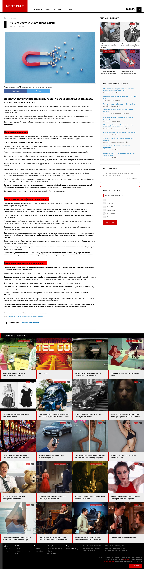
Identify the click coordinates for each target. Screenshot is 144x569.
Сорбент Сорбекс (109, 561)
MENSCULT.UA (114, 546)
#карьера (11, 316)
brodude (45, 313)
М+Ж (48, 9)
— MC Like (7, 548)
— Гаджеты (37, 548)
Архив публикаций (72, 549)
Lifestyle (70, 9)
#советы (18, 316)
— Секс (17, 553)
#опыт (35, 316)
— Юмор (17, 548)
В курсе (81, 9)
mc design (126, 559)
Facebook (15, 91)
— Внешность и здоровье (54, 548)
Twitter (38, 91)
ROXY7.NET (92, 546)
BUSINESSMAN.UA (115, 548)
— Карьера (50, 551)
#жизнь (40, 316)
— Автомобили (38, 551)
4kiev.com (90, 550)
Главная (6, 18)
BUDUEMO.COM (116, 550)
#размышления (27, 316)
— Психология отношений (22, 551)
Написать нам (136, 565)
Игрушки (58, 9)
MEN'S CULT (91, 548)
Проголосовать (110, 222)
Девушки (38, 9)
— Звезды (7, 551)
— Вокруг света (51, 553)
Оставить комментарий (30, 323)
